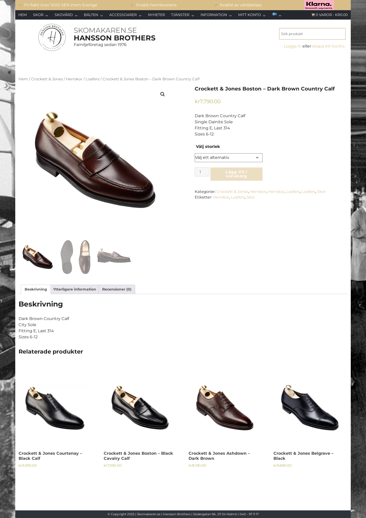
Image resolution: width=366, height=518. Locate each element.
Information (214, 14)
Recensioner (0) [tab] (116, 289)
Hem (22, 14)
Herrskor (74, 79)
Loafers (92, 79)
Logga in (292, 46)
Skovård (64, 14)
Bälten (91, 14)
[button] (162, 94)
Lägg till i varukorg (236, 174)
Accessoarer (123, 14)
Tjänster (180, 14)
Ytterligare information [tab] (74, 289)
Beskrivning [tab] (36, 289)
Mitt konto (249, 14)
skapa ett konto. (328, 46)
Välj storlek (208, 147)
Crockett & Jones (47, 79)
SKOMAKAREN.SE (105, 30)
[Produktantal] (202, 171)
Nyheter (156, 14)
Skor (38, 14)
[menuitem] (277, 14)
